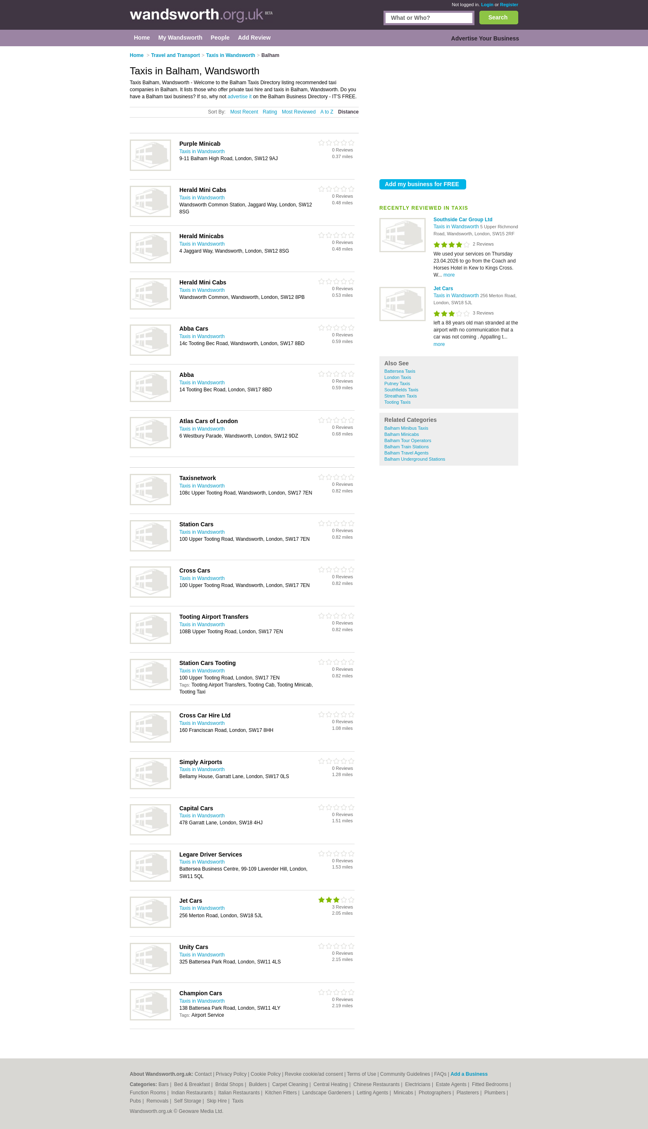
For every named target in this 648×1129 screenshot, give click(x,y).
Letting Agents (373, 1093)
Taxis (237, 1101)
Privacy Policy (231, 1074)
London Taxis (397, 377)
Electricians (418, 1084)
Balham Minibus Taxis (406, 428)
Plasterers (468, 1093)
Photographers (436, 1093)
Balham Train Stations (406, 446)
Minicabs (404, 1093)
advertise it (240, 96)
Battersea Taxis (399, 371)
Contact (203, 1074)
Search (498, 17)
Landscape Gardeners (327, 1093)
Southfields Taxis (401, 389)
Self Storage (188, 1101)
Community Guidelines (405, 1074)
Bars (164, 1084)
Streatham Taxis (400, 395)
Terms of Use (361, 1074)
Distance (348, 112)
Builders (258, 1084)
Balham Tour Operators (407, 440)
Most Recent (244, 112)
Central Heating (332, 1084)
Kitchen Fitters (281, 1093)
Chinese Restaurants (377, 1084)
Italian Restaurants (239, 1093)
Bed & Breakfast (192, 1084)
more (449, 275)
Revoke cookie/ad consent (314, 1074)
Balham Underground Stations (414, 459)
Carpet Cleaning (291, 1084)
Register (509, 4)
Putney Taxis (397, 383)
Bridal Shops (230, 1084)
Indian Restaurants (193, 1093)
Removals (158, 1101)
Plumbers (495, 1093)
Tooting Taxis (397, 402)
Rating (270, 112)
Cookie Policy (266, 1074)
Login (487, 4)
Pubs (136, 1101)
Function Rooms (148, 1093)
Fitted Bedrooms (491, 1084)
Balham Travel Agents (406, 452)
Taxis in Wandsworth (457, 227)
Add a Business (469, 1074)
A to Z (326, 112)
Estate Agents (452, 1084)
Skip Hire (217, 1101)
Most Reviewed (299, 112)
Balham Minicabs (401, 434)
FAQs (440, 1074)
